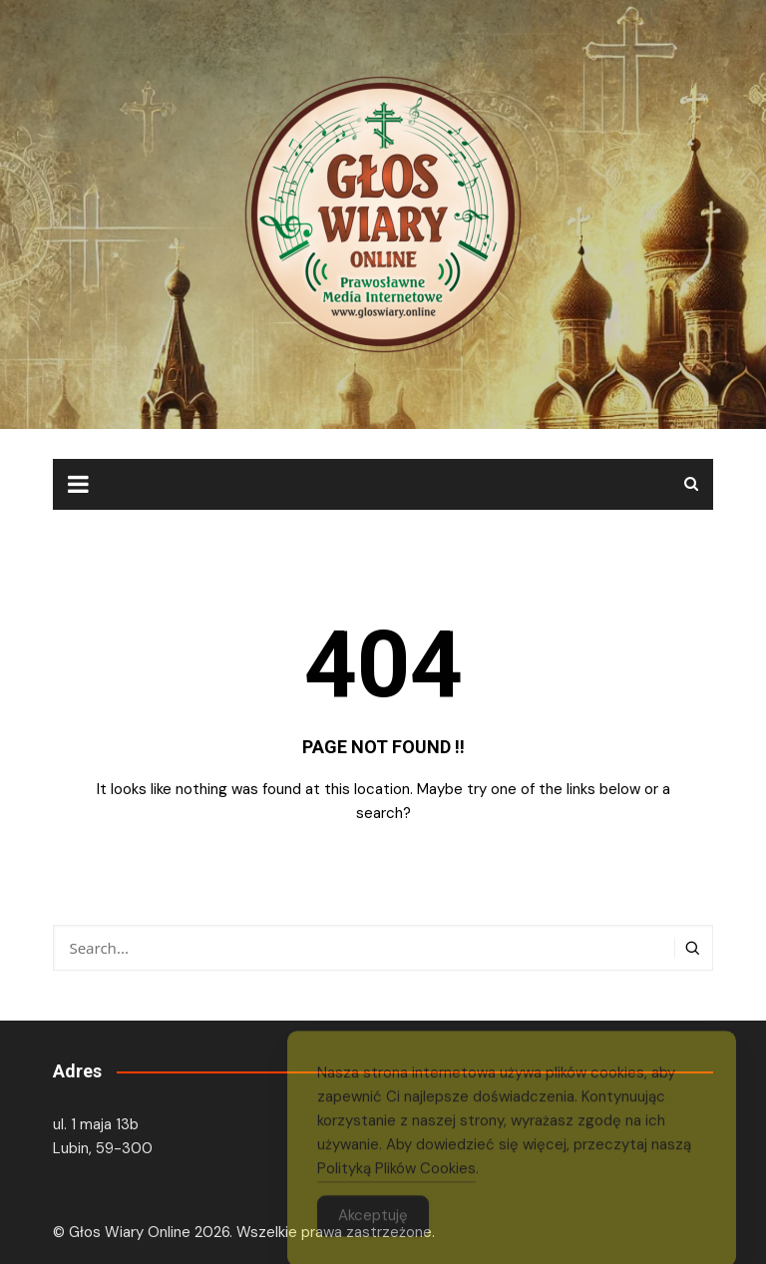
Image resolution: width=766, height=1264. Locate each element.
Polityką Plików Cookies (396, 1180)
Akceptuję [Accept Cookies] (373, 1227)
